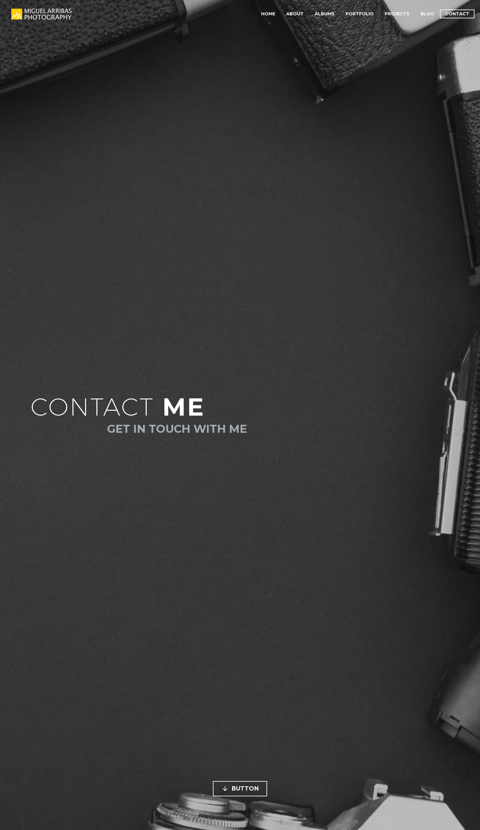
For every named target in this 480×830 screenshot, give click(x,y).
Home (268, 14)
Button (240, 789)
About (295, 14)
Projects (397, 14)
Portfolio (360, 14)
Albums (325, 14)
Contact (457, 14)
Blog (427, 14)
